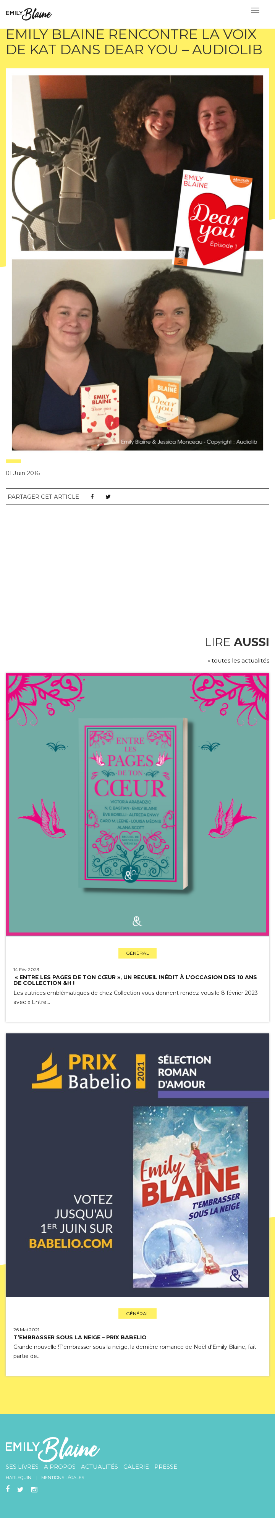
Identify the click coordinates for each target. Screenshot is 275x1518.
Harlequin (18, 1477)
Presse (165, 1466)
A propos (60, 1466)
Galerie (136, 1466)
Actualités (99, 1466)
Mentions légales (62, 1477)
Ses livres (22, 1466)
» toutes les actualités (238, 660)
